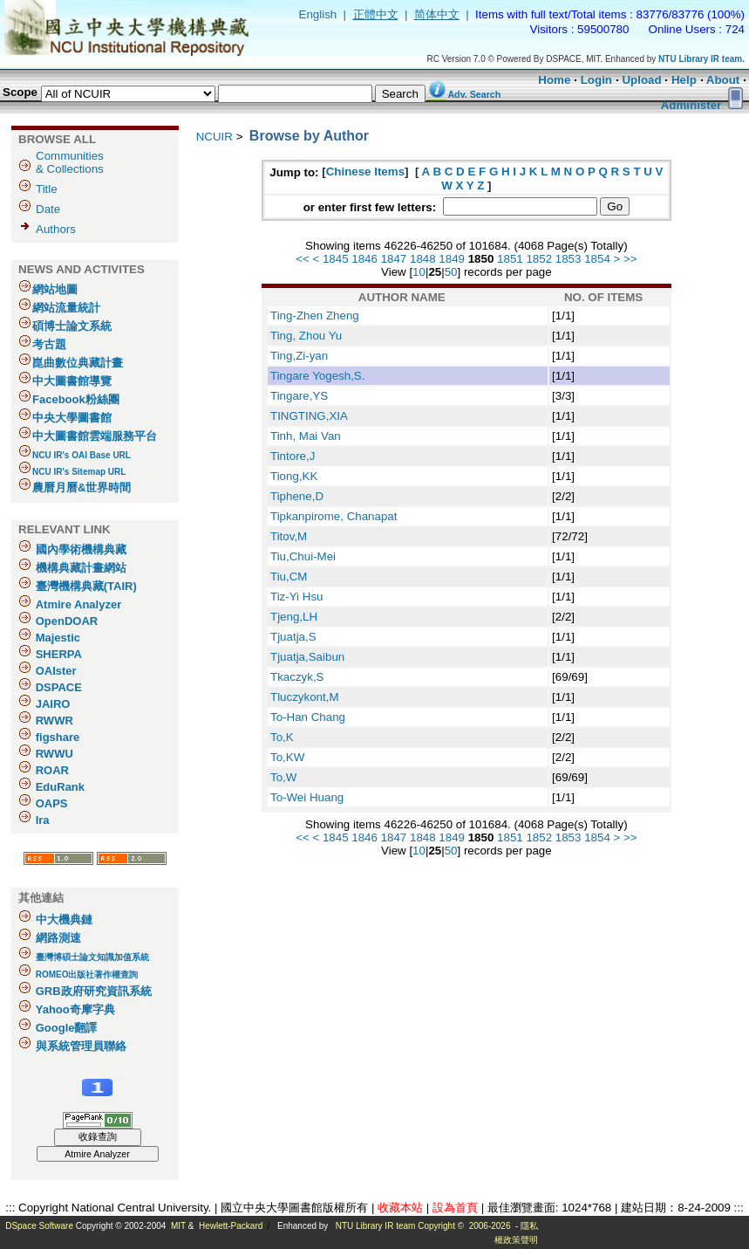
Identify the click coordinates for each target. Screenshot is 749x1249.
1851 (510, 258)
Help (684, 79)
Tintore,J (292, 456)
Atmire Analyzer (97, 1154)
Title (47, 189)
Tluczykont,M (304, 696)
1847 (394, 258)
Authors (56, 229)
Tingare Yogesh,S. (317, 375)
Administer (691, 105)
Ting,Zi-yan (299, 355)
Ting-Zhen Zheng (314, 315)
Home (554, 79)
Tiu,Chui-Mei (303, 556)
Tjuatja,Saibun (307, 656)
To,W (283, 777)
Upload (641, 79)
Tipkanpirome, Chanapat (333, 516)
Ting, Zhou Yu (306, 335)
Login (596, 79)
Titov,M (288, 536)
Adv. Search (473, 94)
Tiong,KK (293, 476)
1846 (364, 258)
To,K (282, 737)
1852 (539, 258)
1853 (568, 258)
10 (419, 271)
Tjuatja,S (293, 636)
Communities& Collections (70, 162)
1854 (597, 258)
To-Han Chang (307, 717)
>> (630, 258)
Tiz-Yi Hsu (296, 596)
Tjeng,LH (293, 616)
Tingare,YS (299, 395)
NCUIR (214, 136)
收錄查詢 (97, 1136)
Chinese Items (365, 171)
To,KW (287, 757)
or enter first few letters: (371, 207)
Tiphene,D (296, 496)
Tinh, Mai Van (305, 436)
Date (48, 209)
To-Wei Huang (307, 797)
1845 (336, 258)
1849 (452, 258)
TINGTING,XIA (309, 415)
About (723, 79)
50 (451, 271)
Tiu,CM (288, 576)
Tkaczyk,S (296, 676)
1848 (423, 258)
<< (303, 258)
